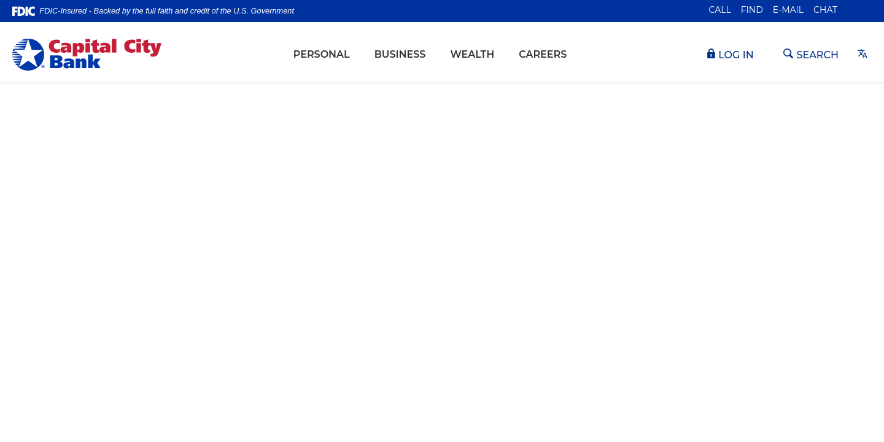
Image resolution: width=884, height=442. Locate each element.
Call (720, 9)
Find (752, 9)
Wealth (472, 54)
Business (400, 54)
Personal (321, 54)
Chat (825, 9)
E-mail (788, 9)
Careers (543, 54)
